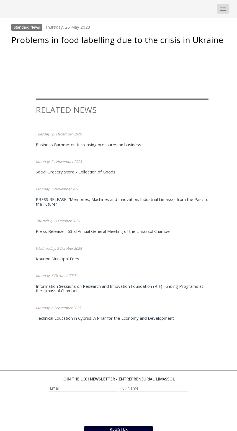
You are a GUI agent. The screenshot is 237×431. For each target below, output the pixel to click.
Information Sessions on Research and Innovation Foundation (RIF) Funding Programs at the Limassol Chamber (119, 288)
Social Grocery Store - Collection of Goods (75, 172)
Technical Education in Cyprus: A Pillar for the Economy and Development (105, 318)
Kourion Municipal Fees (57, 258)
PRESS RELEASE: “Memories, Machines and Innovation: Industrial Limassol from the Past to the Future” (122, 201)
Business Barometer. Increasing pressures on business (88, 144)
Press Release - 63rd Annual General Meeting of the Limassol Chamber (103, 231)
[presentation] (119, 408)
